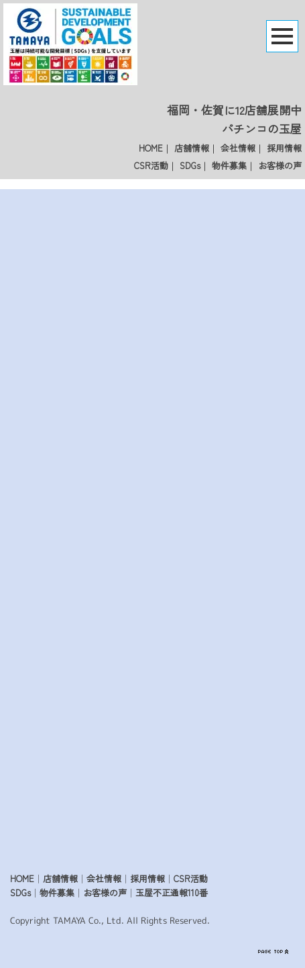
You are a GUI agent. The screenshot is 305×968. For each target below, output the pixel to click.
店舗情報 (191, 148)
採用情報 (284, 148)
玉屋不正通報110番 (171, 892)
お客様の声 (280, 165)
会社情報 (238, 148)
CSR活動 (151, 165)
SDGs (190, 165)
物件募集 (229, 165)
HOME (151, 148)
